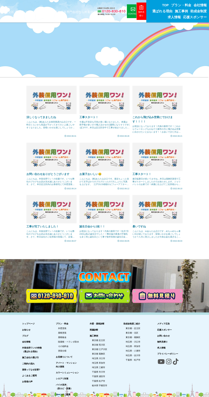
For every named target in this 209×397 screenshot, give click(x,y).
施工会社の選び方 (30, 357)
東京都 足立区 (98, 340)
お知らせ (26, 330)
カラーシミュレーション (67, 372)
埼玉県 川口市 (98, 358)
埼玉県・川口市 (133, 342)
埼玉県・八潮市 (133, 351)
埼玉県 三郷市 (98, 367)
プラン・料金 (62, 323)
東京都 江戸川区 (99, 349)
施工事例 (94, 336)
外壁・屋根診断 (97, 323)
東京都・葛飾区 (133, 337)
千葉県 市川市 (98, 372)
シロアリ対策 (62, 378)
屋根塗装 (62, 333)
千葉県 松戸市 (98, 381)
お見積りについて (64, 357)
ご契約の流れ (28, 363)
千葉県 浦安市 (98, 376)
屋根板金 (62, 337)
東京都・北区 (132, 333)
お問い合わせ (163, 336)
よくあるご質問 (29, 375)
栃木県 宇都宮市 (99, 385)
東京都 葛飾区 (98, 354)
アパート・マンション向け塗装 (66, 365)
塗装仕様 (62, 351)
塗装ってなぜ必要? (31, 369)
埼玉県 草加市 (98, 363)
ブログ (25, 336)
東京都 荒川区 (98, 345)
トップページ (28, 323)
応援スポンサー (164, 330)
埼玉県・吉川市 (133, 355)
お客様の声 (27, 381)
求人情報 (161, 348)
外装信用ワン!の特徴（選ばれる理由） (32, 350)
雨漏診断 (94, 330)
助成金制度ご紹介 (131, 323)
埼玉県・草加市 (133, 346)
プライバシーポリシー (167, 354)
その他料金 (63, 346)
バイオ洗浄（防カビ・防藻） (64, 387)
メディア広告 (163, 323)
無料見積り (162, 342)
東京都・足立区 (133, 328)
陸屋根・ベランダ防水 (68, 342)
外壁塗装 (62, 328)
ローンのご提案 (63, 394)
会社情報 (26, 342)
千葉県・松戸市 (133, 360)
